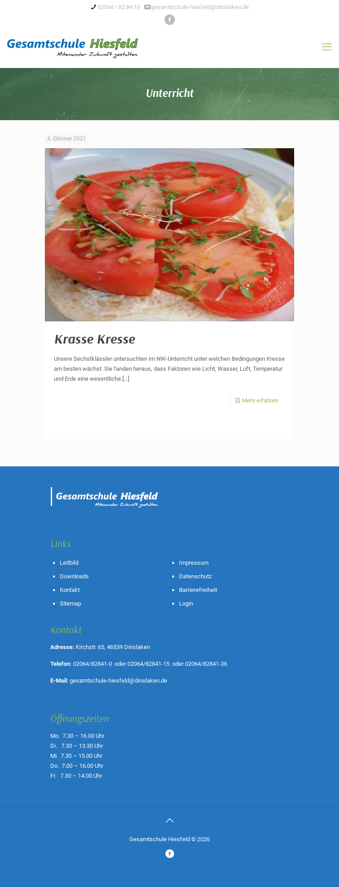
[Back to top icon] (169, 820)
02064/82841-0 (92, 663)
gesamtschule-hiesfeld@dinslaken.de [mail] (200, 7)
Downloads (74, 576)
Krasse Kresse (94, 338)
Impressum (193, 562)
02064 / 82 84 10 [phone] (118, 7)
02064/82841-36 (206, 663)
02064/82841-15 (148, 663)
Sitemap (70, 603)
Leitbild (69, 562)
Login (186, 603)
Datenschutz (195, 576)
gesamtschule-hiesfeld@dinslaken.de (118, 680)
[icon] (170, 20)
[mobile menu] (326, 47)
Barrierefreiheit (198, 589)
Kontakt (70, 589)
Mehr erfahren (260, 400)
